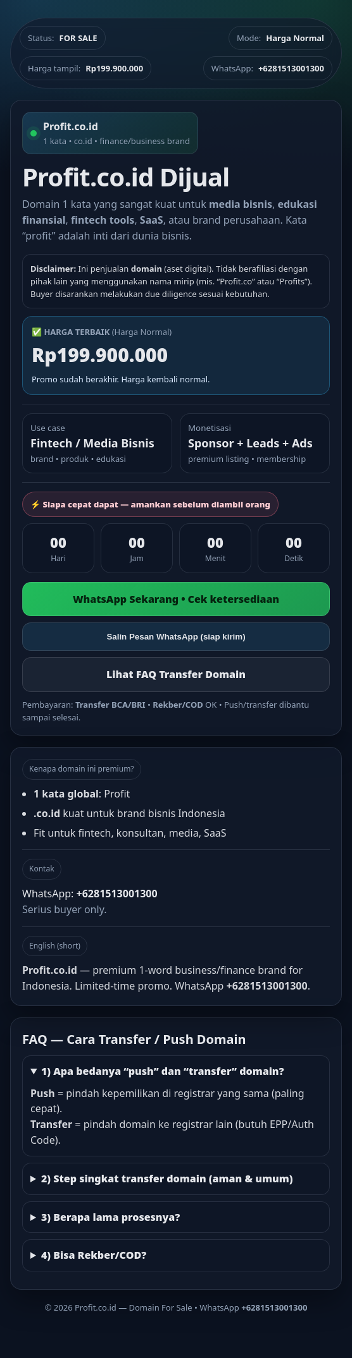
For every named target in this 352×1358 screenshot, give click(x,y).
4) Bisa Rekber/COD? (93, 1255)
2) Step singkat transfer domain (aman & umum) (167, 1178)
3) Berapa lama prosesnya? (110, 1217)
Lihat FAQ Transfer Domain (176, 674)
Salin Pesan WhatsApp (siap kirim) (175, 636)
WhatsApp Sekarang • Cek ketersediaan (176, 599)
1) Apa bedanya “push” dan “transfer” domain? (162, 1071)
